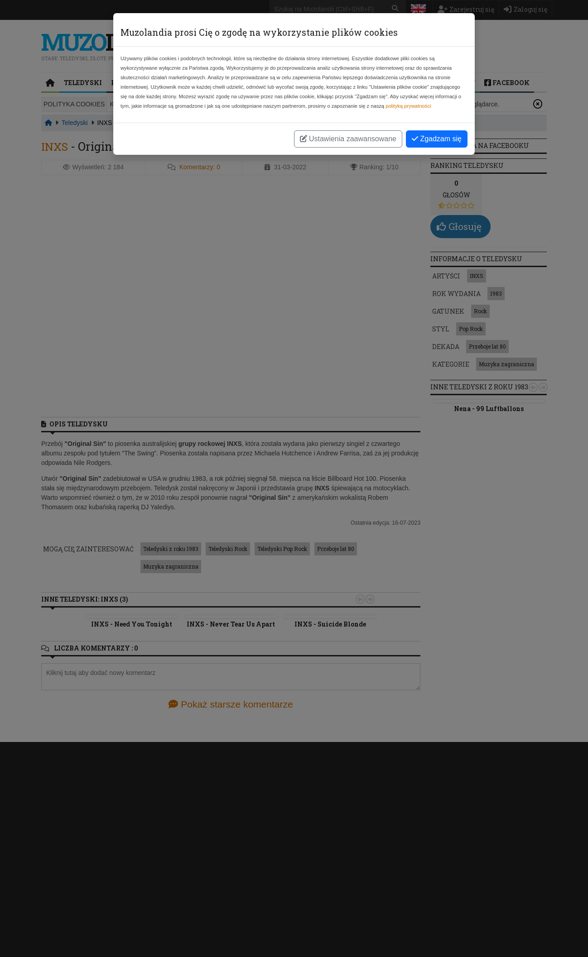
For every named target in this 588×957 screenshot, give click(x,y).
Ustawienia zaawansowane (348, 139)
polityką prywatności (408, 106)
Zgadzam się (437, 139)
